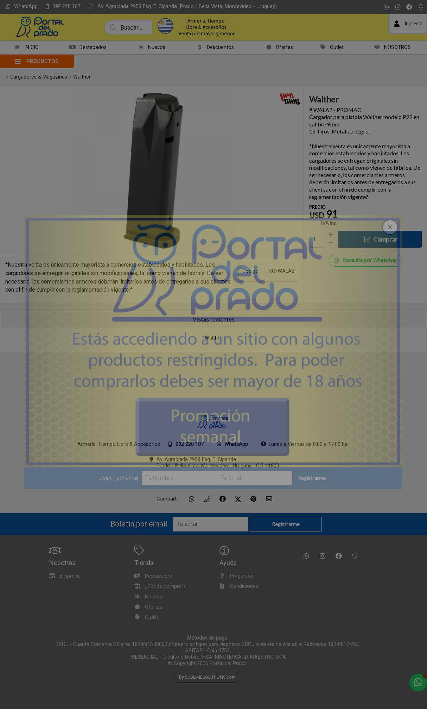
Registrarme (312, 478)
